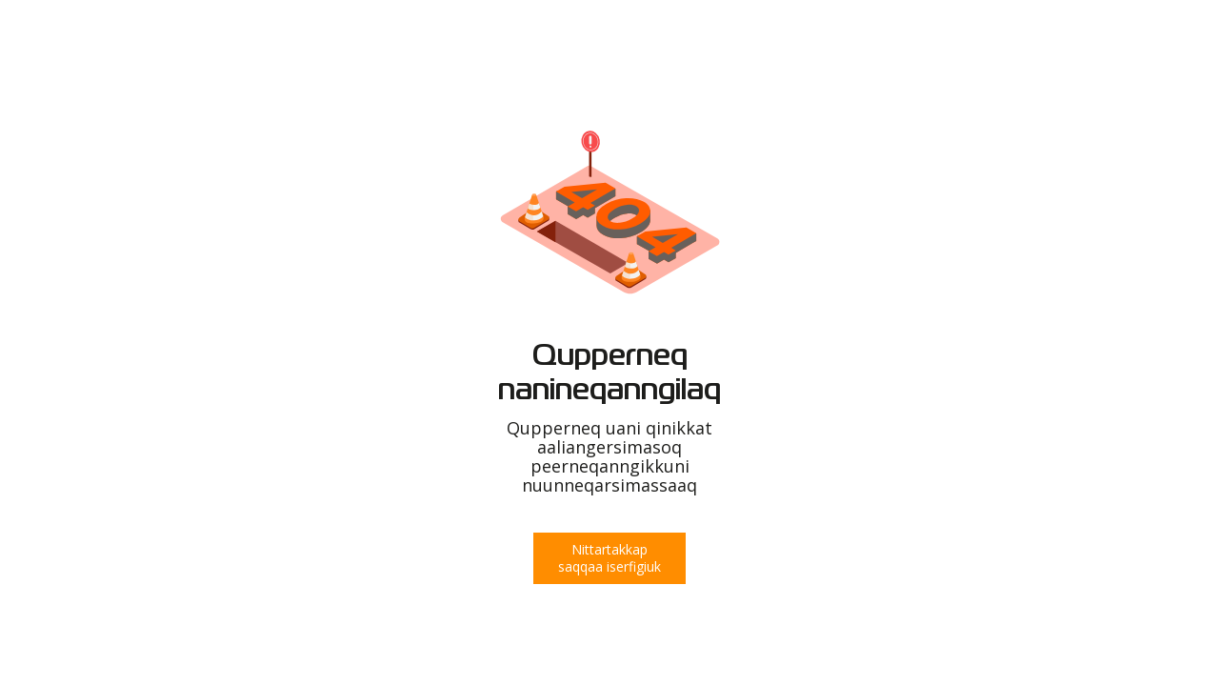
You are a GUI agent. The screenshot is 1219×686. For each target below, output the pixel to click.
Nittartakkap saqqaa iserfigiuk (609, 557)
